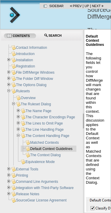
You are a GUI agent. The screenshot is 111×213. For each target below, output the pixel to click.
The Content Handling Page (47, 136)
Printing (22, 175)
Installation (24, 60)
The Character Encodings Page (50, 117)
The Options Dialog (31, 85)
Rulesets (23, 91)
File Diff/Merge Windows (35, 72)
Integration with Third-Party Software (45, 188)
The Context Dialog (45, 155)
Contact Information (31, 48)
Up (87, 6)
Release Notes (27, 194)
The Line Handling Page (44, 130)
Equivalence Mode (40, 162)
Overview (28, 98)
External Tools (27, 169)
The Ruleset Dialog (36, 104)
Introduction (25, 54)
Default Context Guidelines (51, 149)
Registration (25, 66)
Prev (77, 6)
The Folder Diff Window (34, 79)
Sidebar (56, 6)
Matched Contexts (44, 143)
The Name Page (38, 111)
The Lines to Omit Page (44, 123)
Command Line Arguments (37, 182)
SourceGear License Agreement (41, 200)
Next (96, 6)
